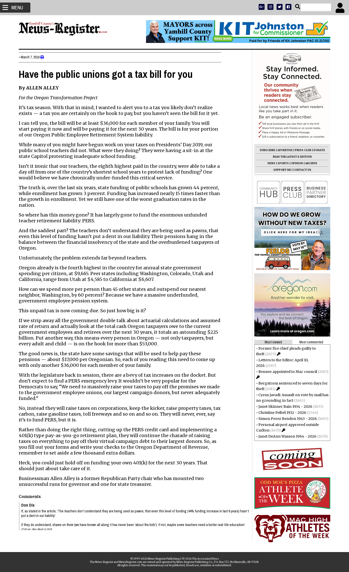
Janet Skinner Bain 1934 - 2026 (284, 406)
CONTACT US (301, 170)
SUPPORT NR (281, 170)
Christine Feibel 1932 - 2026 (281, 412)
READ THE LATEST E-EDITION (291, 156)
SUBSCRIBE (266, 150)
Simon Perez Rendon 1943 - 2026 (286, 418)
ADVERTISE (283, 150)
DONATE (318, 150)
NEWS (270, 163)
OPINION (296, 163)
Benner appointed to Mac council (286, 371)
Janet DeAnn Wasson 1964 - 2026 (286, 436)
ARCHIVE (310, 163)
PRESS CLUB (302, 150)
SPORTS (282, 163)
